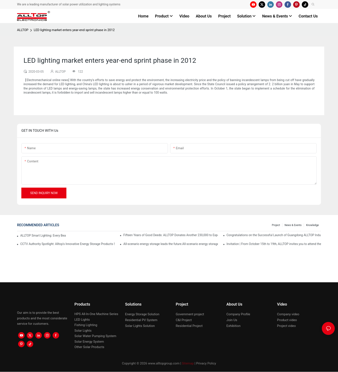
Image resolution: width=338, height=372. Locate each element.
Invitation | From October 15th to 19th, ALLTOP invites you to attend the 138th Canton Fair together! (274, 244)
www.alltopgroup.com (163, 363)
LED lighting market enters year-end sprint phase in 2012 (74, 30)
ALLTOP (22, 30)
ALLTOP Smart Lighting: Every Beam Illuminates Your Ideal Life (43, 235)
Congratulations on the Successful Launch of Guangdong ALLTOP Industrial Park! (274, 235)
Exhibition (233, 326)
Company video (288, 314)
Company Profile (238, 314)
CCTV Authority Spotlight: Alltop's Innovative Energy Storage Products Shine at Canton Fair (67, 244)
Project (276, 225)
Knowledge (312, 225)
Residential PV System (141, 320)
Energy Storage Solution (142, 314)
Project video (286, 326)
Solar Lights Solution (140, 326)
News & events (293, 225)
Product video (287, 320)
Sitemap (188, 363)
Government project (190, 314)
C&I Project (184, 320)
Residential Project (189, 326)
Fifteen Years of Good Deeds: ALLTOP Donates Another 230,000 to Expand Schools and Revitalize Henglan (170, 235)
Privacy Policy (206, 363)
